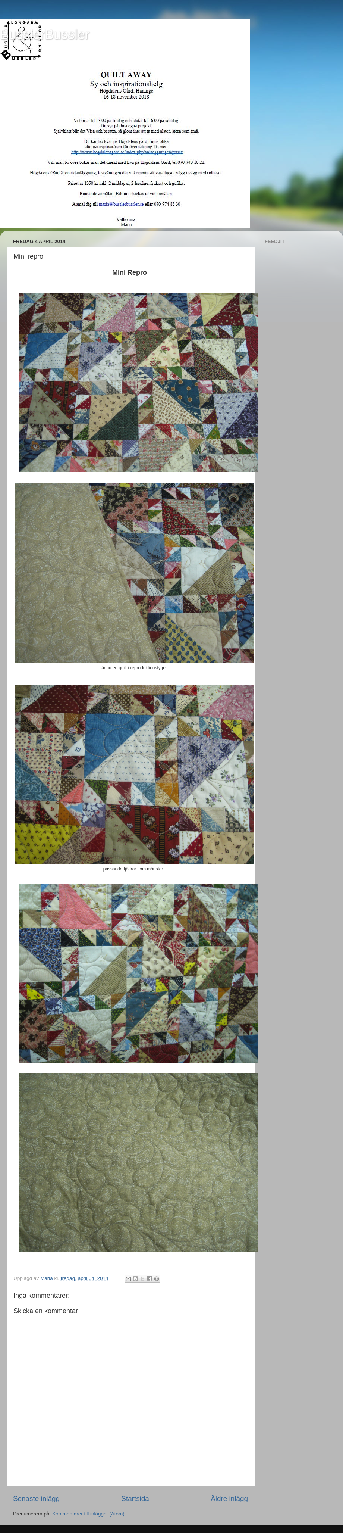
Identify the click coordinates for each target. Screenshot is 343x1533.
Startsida (135, 1498)
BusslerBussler (44, 34)
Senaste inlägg (36, 1498)
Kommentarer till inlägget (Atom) (88, 1514)
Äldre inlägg (229, 1498)
